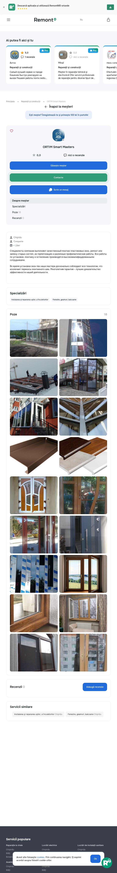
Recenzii (18, 218)
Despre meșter (20, 200)
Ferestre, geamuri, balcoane (84, 714)
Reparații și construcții (30, 101)
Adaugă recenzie (94, 687)
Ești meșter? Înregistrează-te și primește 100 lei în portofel (58, 115)
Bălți (8, 870)
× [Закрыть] (4, 7)
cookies (40, 857)
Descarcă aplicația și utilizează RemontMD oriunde (43, 5)
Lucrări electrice (49, 845)
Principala (10, 101)
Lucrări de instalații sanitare (90, 845)
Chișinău (10, 849)
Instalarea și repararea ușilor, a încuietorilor (38, 714)
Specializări (18, 206)
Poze (16, 212)
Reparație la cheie (14, 845)
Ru (81, 19)
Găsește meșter (58, 165)
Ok (95, 858)
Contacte (58, 177)
